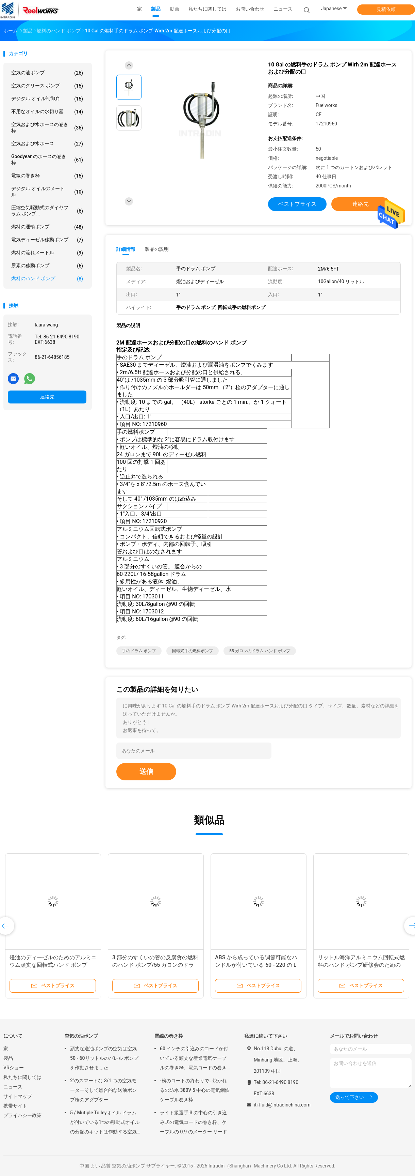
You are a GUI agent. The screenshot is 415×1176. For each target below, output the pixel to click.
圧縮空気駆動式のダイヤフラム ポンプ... (47, 210)
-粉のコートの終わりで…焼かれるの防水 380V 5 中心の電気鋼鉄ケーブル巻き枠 (195, 1090)
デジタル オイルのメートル (47, 191)
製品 (8, 1058)
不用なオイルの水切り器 (47, 111)
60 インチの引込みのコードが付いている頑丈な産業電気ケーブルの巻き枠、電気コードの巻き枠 (194, 1059)
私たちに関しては (22, 1077)
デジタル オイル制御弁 (47, 98)
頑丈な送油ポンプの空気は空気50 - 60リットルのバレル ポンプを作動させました (104, 1058)
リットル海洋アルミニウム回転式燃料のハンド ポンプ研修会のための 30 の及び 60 (361, 965)
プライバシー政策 (22, 1115)
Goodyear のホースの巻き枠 (47, 159)
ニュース (12, 1086)
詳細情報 (125, 249)
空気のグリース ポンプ (47, 85)
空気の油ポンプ (47, 73)
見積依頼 (386, 9)
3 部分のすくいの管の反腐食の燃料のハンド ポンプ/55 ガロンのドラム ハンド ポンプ (155, 965)
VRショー (13, 1067)
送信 (146, 771)
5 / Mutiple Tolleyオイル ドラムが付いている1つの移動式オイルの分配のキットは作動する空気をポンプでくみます (104, 1123)
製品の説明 (157, 249)
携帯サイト (15, 1106)
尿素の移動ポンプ (47, 265)
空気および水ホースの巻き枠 (47, 127)
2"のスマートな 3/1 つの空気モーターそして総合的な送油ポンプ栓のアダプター (103, 1090)
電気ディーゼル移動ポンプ (47, 239)
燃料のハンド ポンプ (47, 278)
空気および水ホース (47, 143)
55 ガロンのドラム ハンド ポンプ (259, 650)
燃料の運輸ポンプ (47, 227)
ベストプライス (297, 204)
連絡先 (47, 396)
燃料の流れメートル (47, 252)
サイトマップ (17, 1096)
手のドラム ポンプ (139, 650)
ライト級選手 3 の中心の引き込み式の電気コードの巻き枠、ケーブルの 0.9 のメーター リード (193, 1122)
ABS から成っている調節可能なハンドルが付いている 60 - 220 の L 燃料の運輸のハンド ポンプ (256, 965)
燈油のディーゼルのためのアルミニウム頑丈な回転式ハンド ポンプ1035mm (53, 965)
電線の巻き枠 (47, 175)
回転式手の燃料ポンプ (192, 650)
